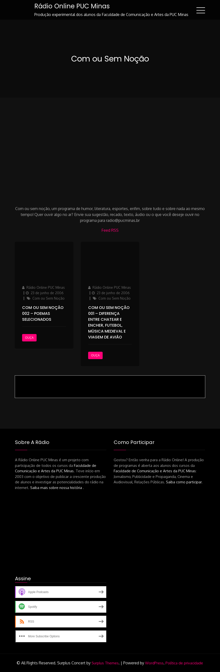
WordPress (154, 663)
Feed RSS (110, 230)
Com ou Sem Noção (48, 298)
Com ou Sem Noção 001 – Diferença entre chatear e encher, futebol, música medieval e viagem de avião (109, 322)
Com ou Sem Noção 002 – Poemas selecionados (43, 313)
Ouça (29, 337)
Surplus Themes (105, 663)
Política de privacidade (184, 663)
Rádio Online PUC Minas (72, 6)
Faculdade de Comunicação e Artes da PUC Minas (155, 471)
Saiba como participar (184, 482)
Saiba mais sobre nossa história (56, 487)
